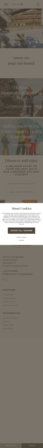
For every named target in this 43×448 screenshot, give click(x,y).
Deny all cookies (21, 237)
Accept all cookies (21, 231)
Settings (21, 240)
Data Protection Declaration (14, 222)
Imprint (21, 224)
